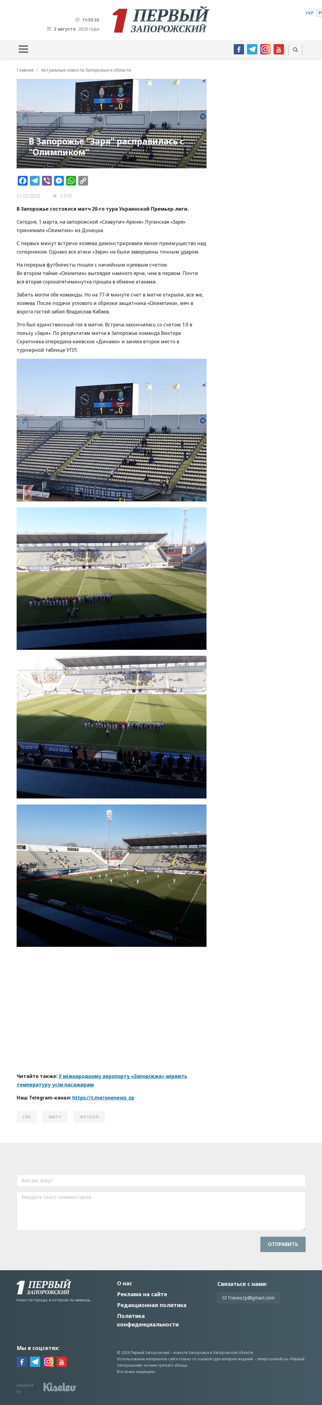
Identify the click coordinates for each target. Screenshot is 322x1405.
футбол (89, 1117)
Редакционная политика (152, 1305)
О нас (124, 1283)
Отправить (283, 1244)
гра (27, 1117)
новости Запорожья (191, 1352)
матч (55, 1117)
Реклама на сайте (142, 1294)
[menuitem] (309, 13)
